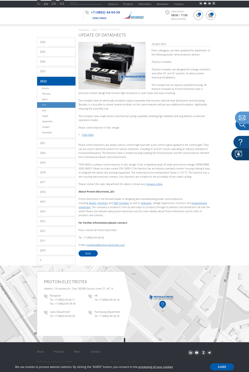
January (45, 88)
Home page (84, 29)
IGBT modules (121, 203)
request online (154, 184)
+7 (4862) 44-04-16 (109, 299)
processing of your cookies (155, 367)
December (47, 132)
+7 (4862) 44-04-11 (64, 299)
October (46, 127)
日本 (53, 3)
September (47, 121)
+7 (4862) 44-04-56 (105, 12)
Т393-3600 (87, 135)
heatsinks (146, 203)
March (45, 99)
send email (99, 18)
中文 (62, 3)
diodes (93, 203)
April (44, 104)
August (45, 115)
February (46, 93)
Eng (46, 3)
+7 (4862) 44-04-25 (109, 316)
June (44, 110)
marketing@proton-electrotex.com (105, 245)
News (94, 29)
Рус (39, 3)
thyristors (103, 203)
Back (88, 253)
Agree (222, 367)
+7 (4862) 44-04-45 (65, 303)
